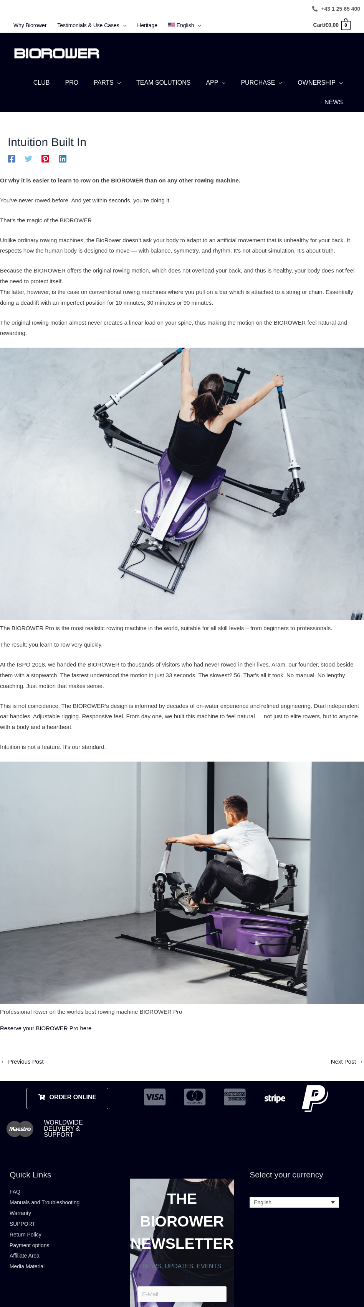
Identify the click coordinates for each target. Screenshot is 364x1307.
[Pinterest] (45, 170)
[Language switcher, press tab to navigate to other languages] (294, 1213)
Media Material (28, 1277)
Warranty (21, 1224)
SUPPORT (23, 1234)
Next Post (347, 1073)
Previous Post (22, 1073)
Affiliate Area (26, 1267)
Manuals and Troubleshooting (47, 1213)
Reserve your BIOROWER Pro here (45, 1039)
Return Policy (27, 1245)
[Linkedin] (62, 170)
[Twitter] (28, 170)
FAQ (15, 1203)
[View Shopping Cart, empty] (330, 25)
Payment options (31, 1256)
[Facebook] (11, 170)
